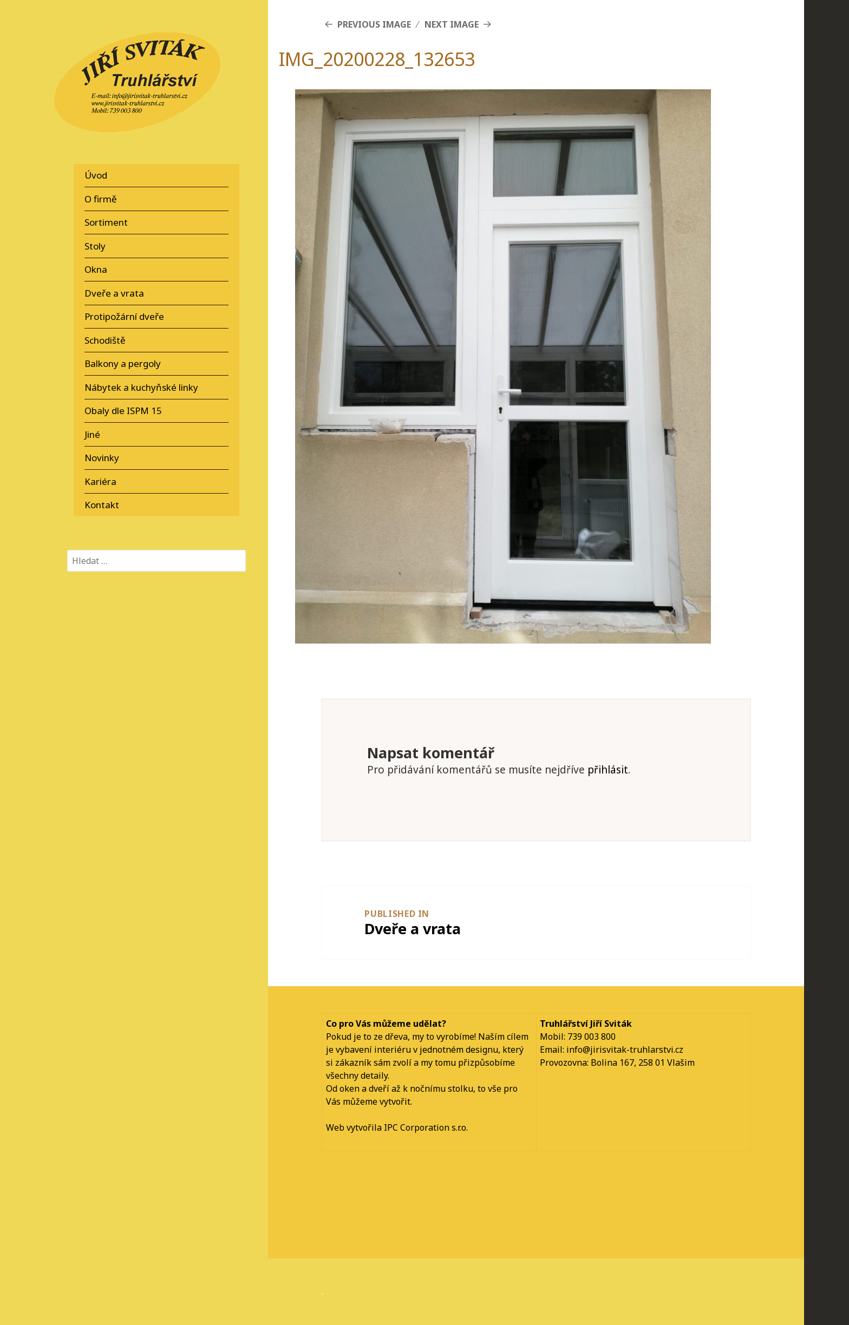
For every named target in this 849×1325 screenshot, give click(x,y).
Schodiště (105, 340)
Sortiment (106, 222)
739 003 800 (591, 1036)
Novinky (101, 457)
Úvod (95, 175)
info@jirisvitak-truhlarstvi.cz (624, 1049)
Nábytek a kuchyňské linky (141, 387)
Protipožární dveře (124, 316)
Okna (95, 269)
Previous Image (374, 24)
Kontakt (101, 504)
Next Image (451, 24)
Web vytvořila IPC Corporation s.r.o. (397, 1127)
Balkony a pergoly (122, 363)
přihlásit (607, 770)
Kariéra (100, 481)
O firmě (100, 199)
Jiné (92, 434)
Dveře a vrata (114, 293)
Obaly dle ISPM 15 (123, 410)
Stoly (95, 246)
